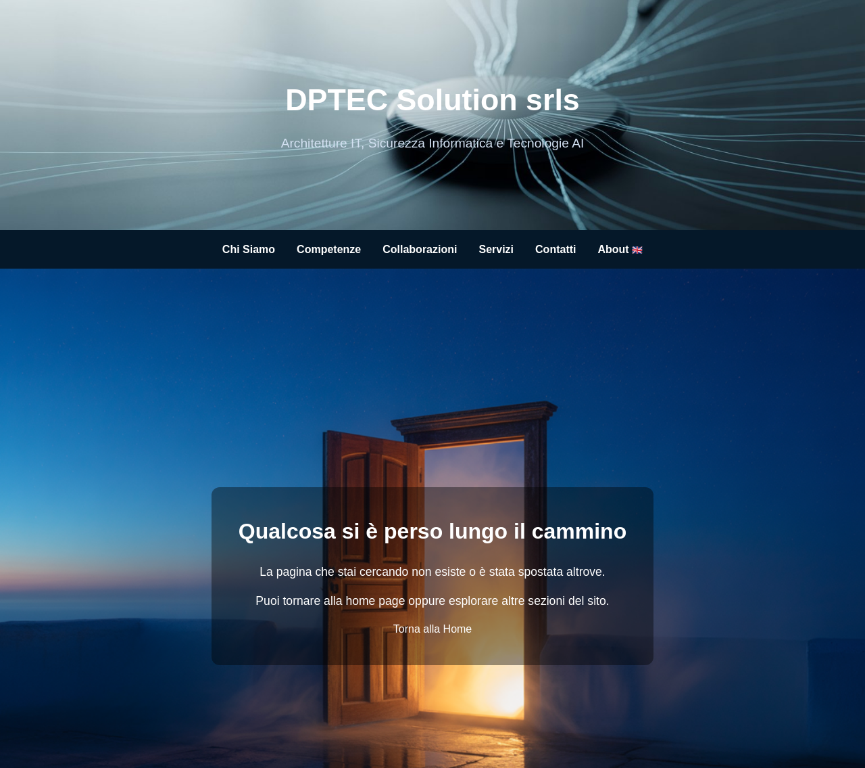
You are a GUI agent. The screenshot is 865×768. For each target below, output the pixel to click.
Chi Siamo (248, 249)
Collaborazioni (419, 249)
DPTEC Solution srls (432, 99)
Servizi (496, 249)
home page (375, 601)
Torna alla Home (432, 629)
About (620, 249)
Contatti (555, 249)
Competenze (329, 249)
